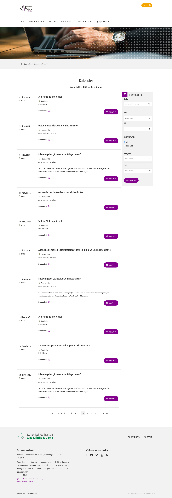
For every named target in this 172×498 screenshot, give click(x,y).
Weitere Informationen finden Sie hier (26, 481)
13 (91, 413)
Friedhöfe (66, 21)
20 (110, 413)
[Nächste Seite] (117, 413)
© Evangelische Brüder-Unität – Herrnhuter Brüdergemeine (31, 479)
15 (99, 413)
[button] (138, 158)
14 (95, 413)
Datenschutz (33, 493)
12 (87, 413)
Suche (145, 5)
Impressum (21, 493)
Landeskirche (134, 437)
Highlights (128, 146)
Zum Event (112, 112)
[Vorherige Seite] (53, 413)
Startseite (27, 64)
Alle (126, 142)
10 (79, 413)
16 (103, 413)
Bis (125, 123)
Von (125, 112)
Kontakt (148, 437)
